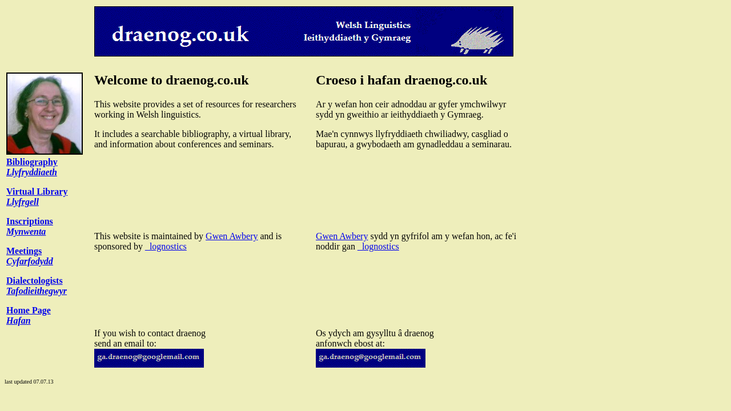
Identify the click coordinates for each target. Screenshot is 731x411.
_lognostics (166, 246)
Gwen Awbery (232, 236)
